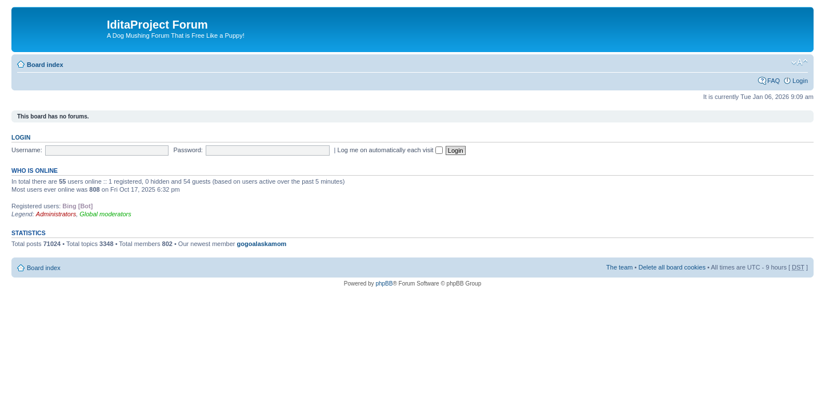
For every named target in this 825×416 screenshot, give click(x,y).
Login (800, 80)
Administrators (56, 214)
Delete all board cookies (671, 267)
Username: (26, 149)
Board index (45, 64)
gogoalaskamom (262, 243)
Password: (188, 149)
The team (619, 267)
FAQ (773, 80)
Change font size (799, 62)
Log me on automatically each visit (390, 149)
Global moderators (105, 214)
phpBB (384, 283)
